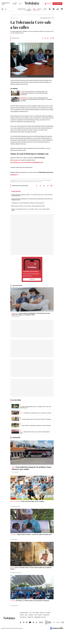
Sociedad (31, 615)
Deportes (42, 612)
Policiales (28, 10)
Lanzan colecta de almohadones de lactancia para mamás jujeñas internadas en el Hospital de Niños (32, 199)
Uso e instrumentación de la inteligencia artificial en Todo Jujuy (48, 622)
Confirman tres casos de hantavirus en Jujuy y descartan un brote (27, 203)
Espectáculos (23, 617)
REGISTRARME (58, 3)
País (34, 9)
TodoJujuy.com (16, 160)
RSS (54, 622)
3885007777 (15, 175)
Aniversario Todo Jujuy (40, 617)
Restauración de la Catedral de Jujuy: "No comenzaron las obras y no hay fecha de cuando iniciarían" (32, 195)
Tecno (35, 615)
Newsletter (36, 10)
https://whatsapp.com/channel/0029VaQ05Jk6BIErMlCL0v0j (26, 162)
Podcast (40, 615)
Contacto (58, 622)
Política (39, 9)
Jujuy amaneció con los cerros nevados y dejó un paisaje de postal (28, 206)
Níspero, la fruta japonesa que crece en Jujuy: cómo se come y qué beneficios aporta (30, 209)
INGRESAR (49, 3)
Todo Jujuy (12, 18)
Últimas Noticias (22, 9)
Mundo (45, 9)
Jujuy (29, 9)
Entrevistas (46, 615)
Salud (26, 615)
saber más (32, 279)
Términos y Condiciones (41, 622)
